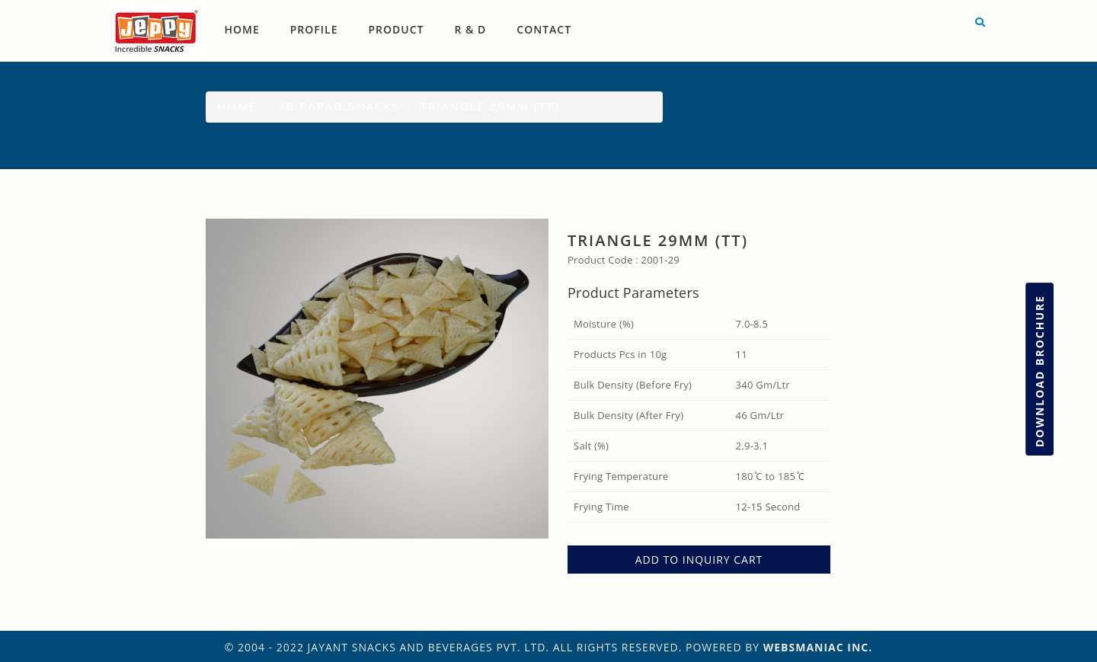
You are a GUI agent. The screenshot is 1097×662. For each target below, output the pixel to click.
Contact (544, 29)
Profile (314, 29)
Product (396, 29)
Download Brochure (1039, 371)
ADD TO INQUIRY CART (699, 559)
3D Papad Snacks (338, 106)
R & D (471, 29)
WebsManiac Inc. (818, 647)
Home (242, 29)
